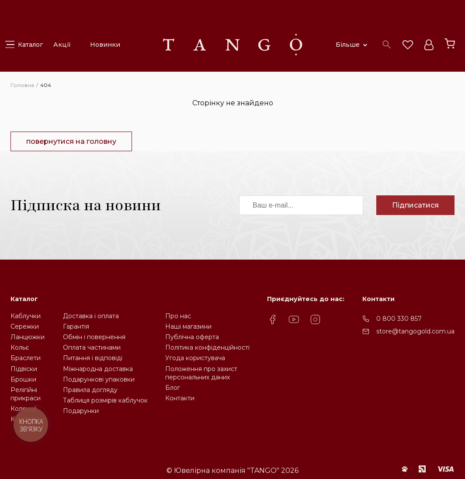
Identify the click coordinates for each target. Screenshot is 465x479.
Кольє (19, 347)
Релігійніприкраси (25, 394)
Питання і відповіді (92, 358)
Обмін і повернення (94, 337)
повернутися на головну (71, 141)
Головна (22, 85)
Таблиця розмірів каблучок (105, 400)
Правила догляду (90, 390)
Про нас (178, 316)
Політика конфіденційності (207, 347)
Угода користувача (195, 358)
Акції (62, 45)
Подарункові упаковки (99, 379)
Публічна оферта (192, 337)
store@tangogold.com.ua (415, 331)
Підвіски (23, 369)
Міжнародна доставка (98, 369)
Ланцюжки (27, 337)
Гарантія (76, 326)
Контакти (179, 398)
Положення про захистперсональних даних (201, 373)
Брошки (23, 379)
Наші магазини (188, 326)
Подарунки (81, 411)
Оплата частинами (92, 347)
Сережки (24, 326)
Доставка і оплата (91, 316)
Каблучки (25, 316)
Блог (172, 388)
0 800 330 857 (399, 319)
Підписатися (415, 205)
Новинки (105, 45)
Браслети (25, 358)
